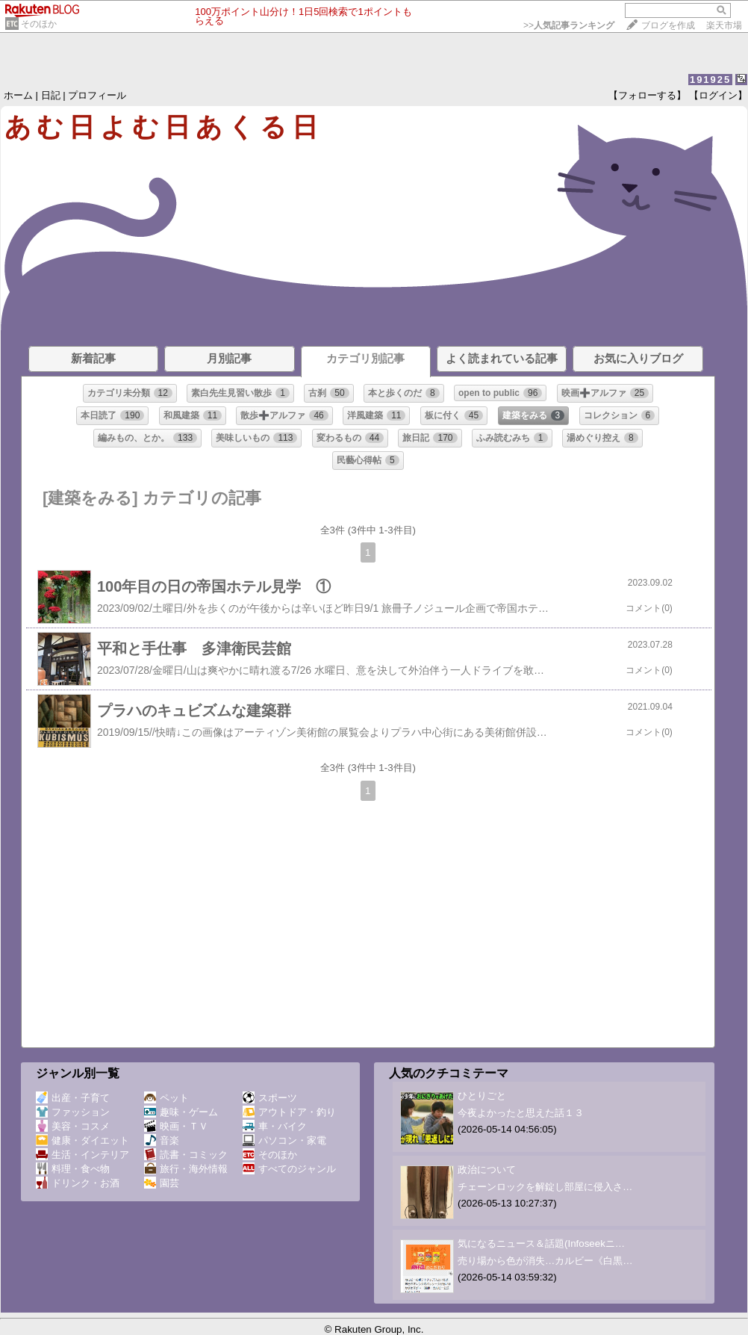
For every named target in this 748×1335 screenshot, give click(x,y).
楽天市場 (724, 25)
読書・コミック (186, 1154)
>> (568, 25)
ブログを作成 (668, 25)
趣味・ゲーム (181, 1112)
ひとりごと (482, 1095)
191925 (710, 79)
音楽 (161, 1140)
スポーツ (270, 1097)
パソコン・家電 (284, 1140)
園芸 (161, 1183)
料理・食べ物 (73, 1168)
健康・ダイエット (82, 1140)
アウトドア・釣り (289, 1112)
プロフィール (97, 95)
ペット (166, 1097)
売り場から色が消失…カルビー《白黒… (545, 1260)
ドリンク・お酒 (77, 1183)
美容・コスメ (73, 1126)
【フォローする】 (647, 95)
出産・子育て (73, 1097)
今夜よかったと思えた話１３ (521, 1112)
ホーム (18, 95)
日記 (50, 95)
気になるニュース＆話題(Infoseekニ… (541, 1243)
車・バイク (275, 1126)
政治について (487, 1169)
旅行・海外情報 (186, 1168)
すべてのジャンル (289, 1168)
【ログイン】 (718, 95)
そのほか (39, 24)
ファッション (73, 1112)
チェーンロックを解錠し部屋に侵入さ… (545, 1186)
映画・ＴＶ (176, 1126)
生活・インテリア (82, 1154)
